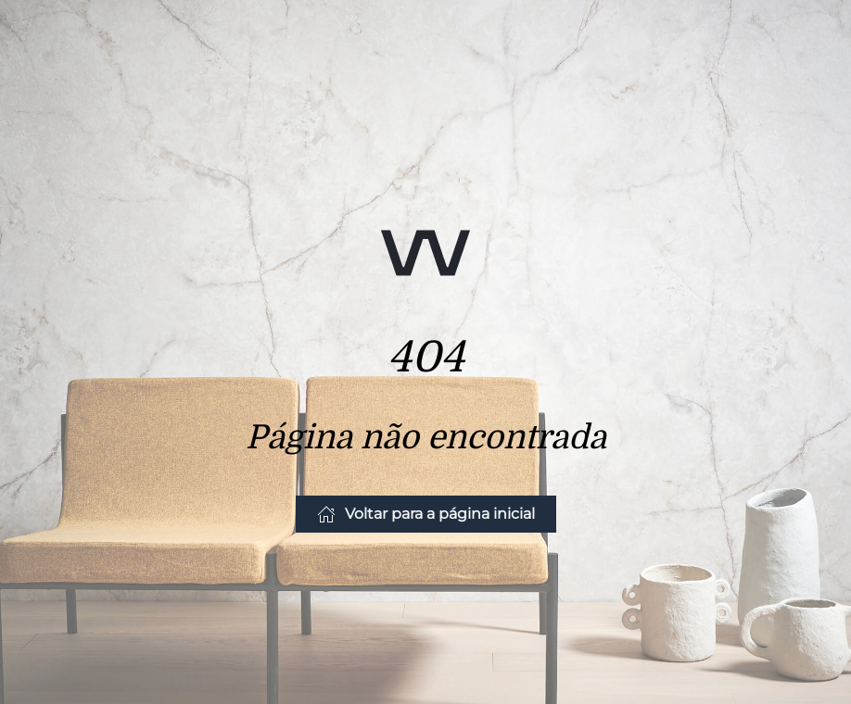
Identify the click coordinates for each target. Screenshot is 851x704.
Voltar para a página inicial (426, 514)
